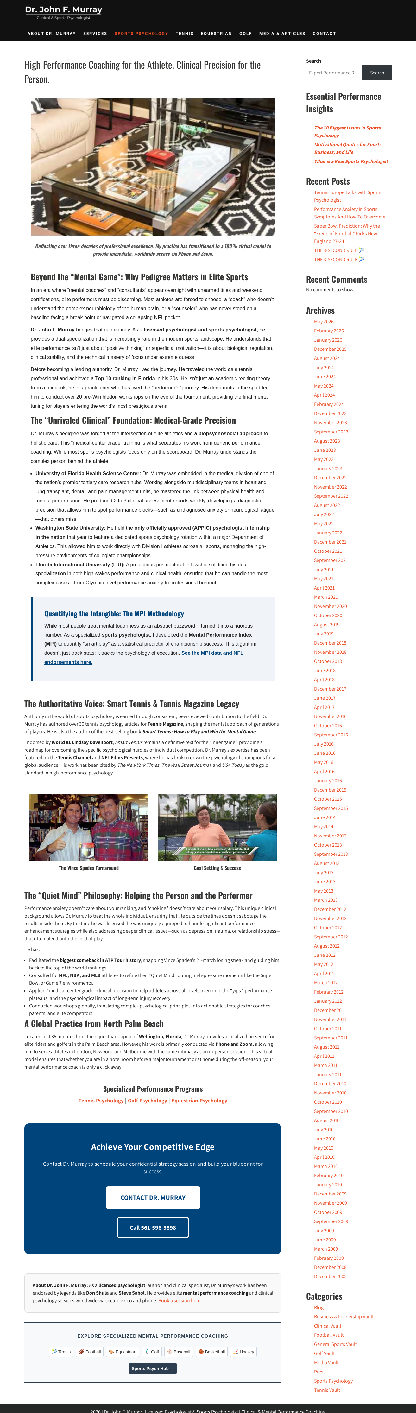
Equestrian (216, 33)
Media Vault (326, 1362)
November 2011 (330, 1019)
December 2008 (330, 1267)
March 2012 (326, 982)
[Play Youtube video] (153, 167)
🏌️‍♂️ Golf (151, 1351)
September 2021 (331, 560)
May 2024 (324, 385)
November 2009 (330, 1203)
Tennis (185, 33)
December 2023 (330, 413)
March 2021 (326, 597)
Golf (245, 33)
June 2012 (325, 955)
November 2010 (330, 1092)
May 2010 (323, 1148)
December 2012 (330, 909)
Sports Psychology (141, 33)
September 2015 (331, 808)
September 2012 (331, 936)
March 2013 (326, 900)
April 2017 (324, 707)
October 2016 (328, 725)
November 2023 (330, 422)
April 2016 (324, 771)
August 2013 (327, 863)
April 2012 (324, 973)
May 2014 (323, 826)
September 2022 (331, 496)
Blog (319, 1307)
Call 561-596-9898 (153, 1227)
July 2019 (324, 633)
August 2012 (327, 946)
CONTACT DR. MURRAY (153, 1197)
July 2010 (324, 1129)
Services (95, 33)
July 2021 (324, 569)
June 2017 (325, 698)
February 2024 (329, 404)
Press (319, 1371)
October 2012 (328, 927)
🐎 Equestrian (122, 1351)
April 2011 (324, 1056)
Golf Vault (324, 1353)
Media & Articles (282, 33)
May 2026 (324, 321)
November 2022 (330, 486)
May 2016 (323, 762)
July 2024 (324, 367)
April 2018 (324, 679)
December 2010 (330, 1083)
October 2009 (328, 1212)
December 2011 (330, 1010)
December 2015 (330, 789)
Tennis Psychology (101, 1100)
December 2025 (330, 349)
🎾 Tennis (61, 1351)
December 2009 (330, 1193)
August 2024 (327, 358)
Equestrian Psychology (199, 1100)
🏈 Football (90, 1351)
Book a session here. (180, 1300)
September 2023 (331, 431)
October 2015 (328, 799)
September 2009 (331, 1221)
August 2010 (327, 1120)
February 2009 (329, 1258)
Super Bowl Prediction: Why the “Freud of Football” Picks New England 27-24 (347, 233)
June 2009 (325, 1239)
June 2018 (325, 670)
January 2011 (328, 1074)
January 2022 (328, 532)
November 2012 (330, 918)
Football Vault (329, 1335)
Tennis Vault (327, 1390)
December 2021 (330, 542)
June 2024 (325, 376)
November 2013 (330, 835)
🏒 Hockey (243, 1351)
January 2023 (328, 468)
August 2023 (327, 441)
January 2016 (328, 780)
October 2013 (328, 845)
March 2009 (326, 1249)
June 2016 (325, 753)
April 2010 (324, 1157)
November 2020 (330, 606)
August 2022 (327, 505)
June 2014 (325, 817)
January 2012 (328, 1001)
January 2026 (328, 340)
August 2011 (326, 1047)
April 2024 (324, 395)
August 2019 (327, 624)
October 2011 (328, 1028)
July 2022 (324, 514)
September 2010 (331, 1111)
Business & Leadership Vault (344, 1316)
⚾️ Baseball (178, 1351)
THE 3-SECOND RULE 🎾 (339, 250)
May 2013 (323, 890)
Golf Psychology (147, 1100)
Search (313, 61)
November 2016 (330, 716)
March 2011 (325, 1065)
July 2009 (324, 1230)
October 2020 (328, 615)
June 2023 (325, 450)
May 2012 (323, 964)
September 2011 (331, 1037)
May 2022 (324, 523)
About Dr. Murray (52, 33)
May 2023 (324, 459)
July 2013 (324, 872)
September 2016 (331, 734)
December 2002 (330, 1276)
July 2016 (324, 744)
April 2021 (324, 587)
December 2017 (330, 688)
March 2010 (326, 1166)
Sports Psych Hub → (153, 1368)
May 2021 (323, 578)
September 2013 (331, 854)
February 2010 (329, 1175)
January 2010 (328, 1184)
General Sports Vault (335, 1344)
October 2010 (328, 1102)
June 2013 (325, 881)
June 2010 (325, 1138)
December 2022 (330, 477)
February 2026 (329, 330)
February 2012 (329, 991)
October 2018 (328, 661)
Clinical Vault (327, 1325)
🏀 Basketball (212, 1351)
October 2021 (328, 551)
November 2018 (330, 652)
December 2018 (330, 643)
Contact (324, 33)
